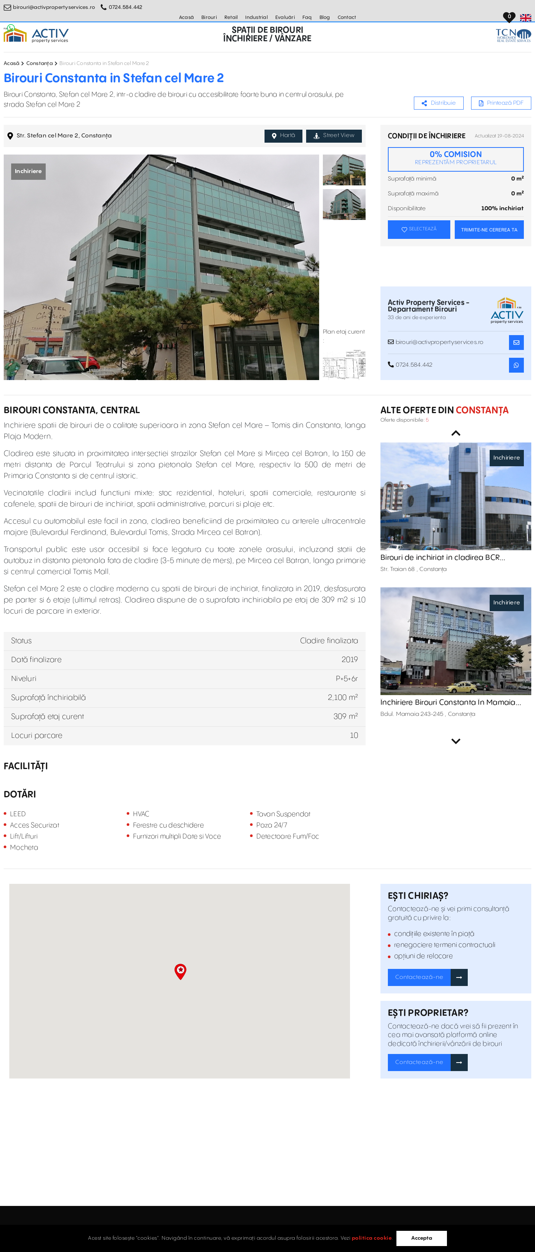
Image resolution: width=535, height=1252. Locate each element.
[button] (180, 972)
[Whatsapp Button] (11, 27)
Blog (325, 17)
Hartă (283, 135)
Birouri (209, 17)
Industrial (256, 17)
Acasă (186, 17)
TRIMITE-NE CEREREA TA (489, 230)
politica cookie (372, 1238)
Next (455, 741)
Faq (307, 17)
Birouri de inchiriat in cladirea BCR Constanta (440, 558)
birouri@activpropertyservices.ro (54, 7)
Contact (347, 17)
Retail (231, 17)
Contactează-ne (419, 977)
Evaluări (285, 17)
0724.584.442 (126, 7)
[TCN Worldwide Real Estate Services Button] (513, 35)
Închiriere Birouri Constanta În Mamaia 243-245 (448, 703)
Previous (455, 433)
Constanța (39, 63)
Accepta (421, 1238)
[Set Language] (525, 18)
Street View (334, 135)
